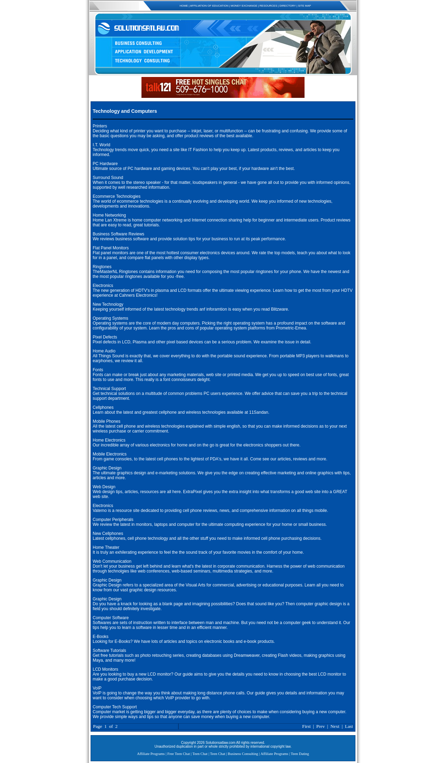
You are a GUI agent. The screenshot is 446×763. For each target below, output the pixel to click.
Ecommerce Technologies (116, 196)
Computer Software (111, 617)
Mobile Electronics (109, 454)
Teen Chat (199, 754)
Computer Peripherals (113, 519)
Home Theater (106, 547)
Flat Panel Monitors (111, 248)
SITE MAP (304, 5)
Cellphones (103, 407)
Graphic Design (107, 468)
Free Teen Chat (178, 754)
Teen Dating (300, 754)
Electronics (103, 285)
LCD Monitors (105, 669)
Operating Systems (110, 318)
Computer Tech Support (115, 706)
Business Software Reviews (118, 234)
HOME (183, 5)
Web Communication (112, 561)
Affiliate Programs (150, 754)
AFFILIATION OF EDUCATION (209, 5)
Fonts (98, 369)
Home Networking (109, 215)
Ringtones (102, 266)
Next (334, 726)
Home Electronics (109, 440)
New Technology (108, 304)
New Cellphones (108, 533)
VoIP (97, 688)
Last (349, 726)
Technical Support (109, 388)
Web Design (104, 486)
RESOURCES (268, 5)
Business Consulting (243, 754)
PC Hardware (105, 163)
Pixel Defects (105, 337)
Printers (100, 126)
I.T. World (101, 144)
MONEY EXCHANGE (244, 5)
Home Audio (104, 351)
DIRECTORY (287, 5)
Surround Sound (108, 177)
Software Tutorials (109, 650)
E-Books (100, 636)
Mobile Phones (106, 421)
